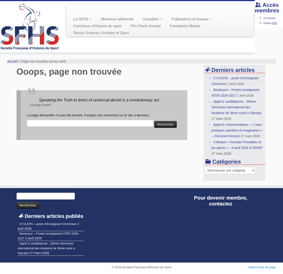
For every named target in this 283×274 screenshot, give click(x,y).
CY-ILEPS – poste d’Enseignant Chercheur (48, 224)
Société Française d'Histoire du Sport (146, 267)
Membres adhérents (117, 19)
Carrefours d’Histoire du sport (97, 26)
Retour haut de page (262, 267)
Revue (101, 33)
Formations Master (185, 26)
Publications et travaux (191, 19)
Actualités (152, 19)
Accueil (12, 61)
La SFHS (82, 19)
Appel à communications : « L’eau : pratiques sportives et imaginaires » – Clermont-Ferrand (237, 130)
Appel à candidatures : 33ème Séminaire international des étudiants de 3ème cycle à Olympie (237, 107)
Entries (270, 23)
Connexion (269, 18)
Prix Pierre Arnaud (146, 26)
